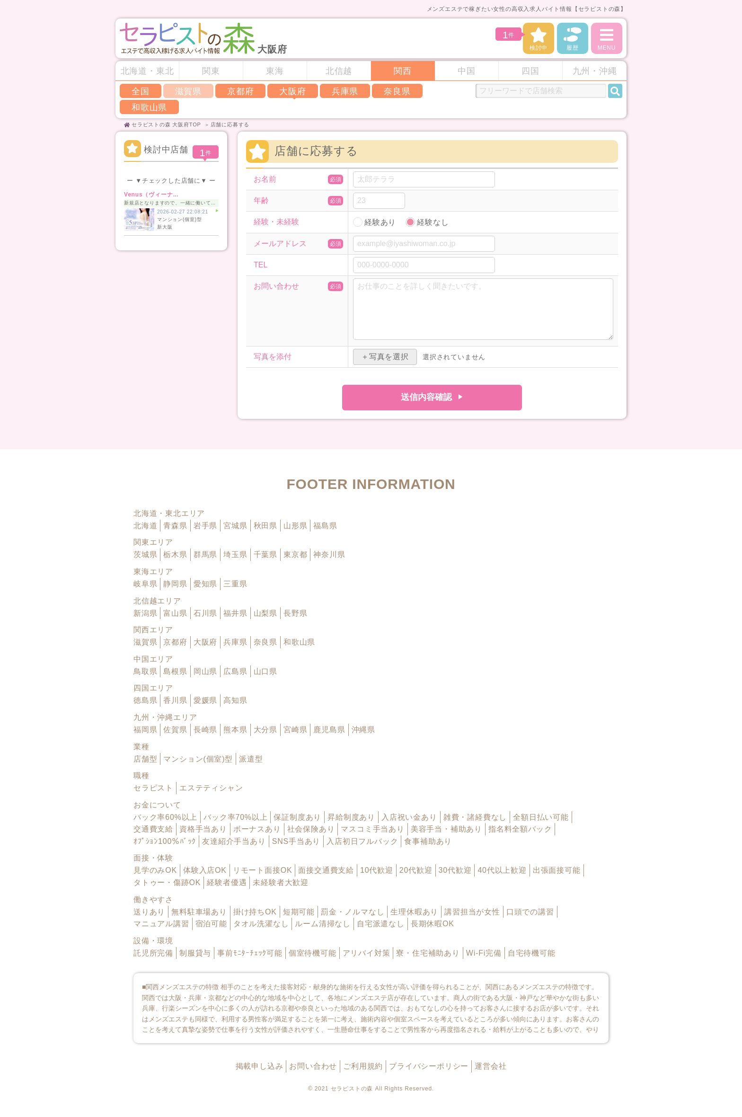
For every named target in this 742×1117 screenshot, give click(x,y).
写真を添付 (273, 357)
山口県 (265, 671)
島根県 (175, 671)
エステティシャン (211, 788)
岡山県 (205, 671)
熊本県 (235, 730)
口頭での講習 (530, 912)
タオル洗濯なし (261, 924)
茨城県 (145, 554)
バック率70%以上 (235, 817)
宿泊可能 (211, 924)
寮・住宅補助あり (427, 953)
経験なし (433, 222)
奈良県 (397, 91)
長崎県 (205, 730)
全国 (141, 91)
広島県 (235, 671)
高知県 (235, 700)
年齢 (261, 200)
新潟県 (145, 613)
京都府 (240, 91)
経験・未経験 (276, 222)
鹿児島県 (329, 730)
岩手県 (205, 526)
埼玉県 (235, 554)
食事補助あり (428, 841)
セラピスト (153, 788)
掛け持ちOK (255, 912)
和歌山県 (149, 107)
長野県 (295, 613)
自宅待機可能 (532, 953)
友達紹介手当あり (233, 841)
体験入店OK (205, 870)
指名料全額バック (520, 829)
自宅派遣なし (381, 924)
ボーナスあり (257, 829)
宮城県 (235, 526)
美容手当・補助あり (446, 829)
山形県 (295, 526)
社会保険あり (311, 829)
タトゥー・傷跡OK (167, 882)
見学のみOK (155, 870)
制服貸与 (195, 953)
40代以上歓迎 (501, 870)
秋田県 (265, 526)
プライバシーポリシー (428, 1066)
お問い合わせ (276, 286)
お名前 (265, 179)
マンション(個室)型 (198, 759)
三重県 (235, 584)
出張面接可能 (557, 870)
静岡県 (175, 584)
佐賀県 (175, 730)
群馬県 (205, 554)
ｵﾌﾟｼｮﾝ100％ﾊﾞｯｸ (164, 841)
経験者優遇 (227, 882)
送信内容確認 (426, 397)
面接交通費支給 (326, 870)
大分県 (265, 730)
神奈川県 (329, 554)
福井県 (235, 613)
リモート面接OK (262, 870)
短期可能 (299, 912)
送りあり (149, 912)
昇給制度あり (351, 817)
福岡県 (145, 730)
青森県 (175, 526)
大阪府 (292, 91)
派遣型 (251, 759)
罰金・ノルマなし (352, 912)
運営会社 (490, 1066)
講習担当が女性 (472, 912)
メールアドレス (280, 244)
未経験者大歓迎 (281, 882)
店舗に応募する (230, 124)
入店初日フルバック (362, 841)
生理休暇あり (414, 912)
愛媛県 (205, 700)
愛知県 (205, 584)
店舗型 (145, 759)
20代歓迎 (416, 870)
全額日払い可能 (541, 817)
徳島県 (145, 700)
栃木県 (175, 554)
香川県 (175, 700)
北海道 (145, 526)
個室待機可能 (312, 953)
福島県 (325, 526)
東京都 (295, 554)
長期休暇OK (432, 924)
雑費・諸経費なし (475, 817)
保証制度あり (297, 817)
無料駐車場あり (199, 912)
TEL (260, 265)
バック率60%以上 (165, 817)
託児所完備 (153, 953)
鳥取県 (145, 671)
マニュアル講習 (161, 924)
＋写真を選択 (385, 357)
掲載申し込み (259, 1066)
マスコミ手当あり (372, 829)
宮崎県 (295, 730)
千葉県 (265, 554)
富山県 (175, 613)
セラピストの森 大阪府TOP (166, 124)
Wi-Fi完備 (484, 953)
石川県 (205, 613)
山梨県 (265, 613)
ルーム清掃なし (323, 924)
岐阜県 (145, 584)
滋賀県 (145, 642)
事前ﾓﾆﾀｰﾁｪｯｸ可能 (250, 953)
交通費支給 (153, 829)
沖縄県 (363, 730)
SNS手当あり (296, 841)
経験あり (380, 222)
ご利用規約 (363, 1066)
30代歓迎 (455, 870)
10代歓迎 (376, 870)
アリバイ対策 (366, 953)
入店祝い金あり (409, 817)
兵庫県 (345, 91)
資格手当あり (203, 829)
